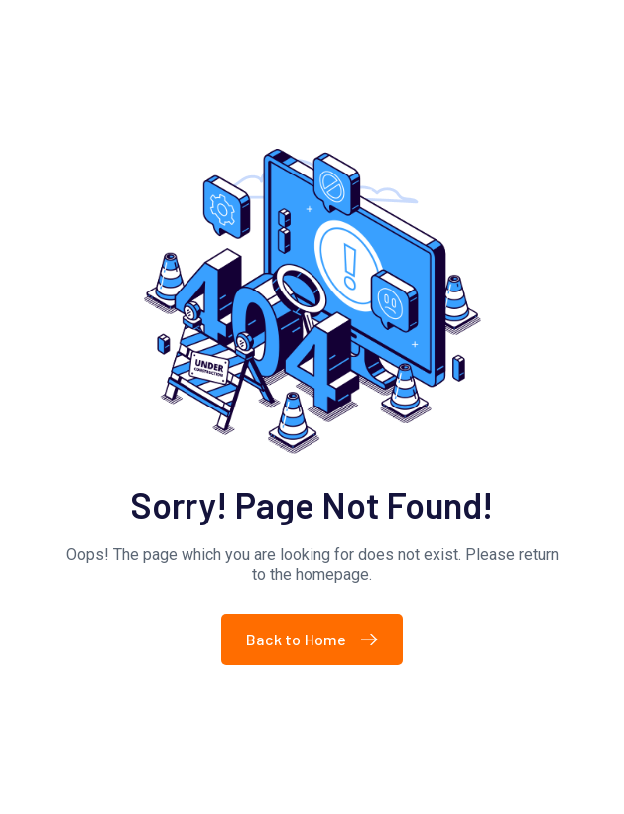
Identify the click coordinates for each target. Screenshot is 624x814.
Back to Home (317, 639)
